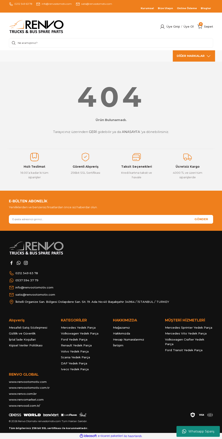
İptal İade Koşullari (22, 339)
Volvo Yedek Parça (75, 351)
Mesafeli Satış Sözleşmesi (28, 327)
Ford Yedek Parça (74, 339)
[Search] (111, 43)
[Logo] (45, 27)
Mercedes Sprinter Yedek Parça (188, 327)
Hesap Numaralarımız (128, 339)
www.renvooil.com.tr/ (24, 405)
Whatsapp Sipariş (198, 431)
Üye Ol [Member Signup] (188, 26)
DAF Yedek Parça (74, 363)
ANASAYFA (131, 132)
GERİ (93, 132)
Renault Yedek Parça (76, 345)
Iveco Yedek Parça (75, 369)
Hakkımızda (121, 333)
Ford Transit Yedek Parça (183, 350)
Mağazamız (121, 327)
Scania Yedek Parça (75, 357)
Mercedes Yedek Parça (78, 327)
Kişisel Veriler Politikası (25, 345)
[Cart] (200, 26)
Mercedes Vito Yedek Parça (186, 333)
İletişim (118, 345)
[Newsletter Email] (111, 219)
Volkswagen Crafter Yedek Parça (184, 342)
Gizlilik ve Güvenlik (22, 333)
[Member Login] (162, 26)
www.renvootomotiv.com (28, 381)
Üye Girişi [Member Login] (173, 26)
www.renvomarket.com (26, 399)
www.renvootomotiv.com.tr (29, 387)
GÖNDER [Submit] (201, 219)
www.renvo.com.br (23, 393)
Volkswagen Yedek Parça (79, 333)
